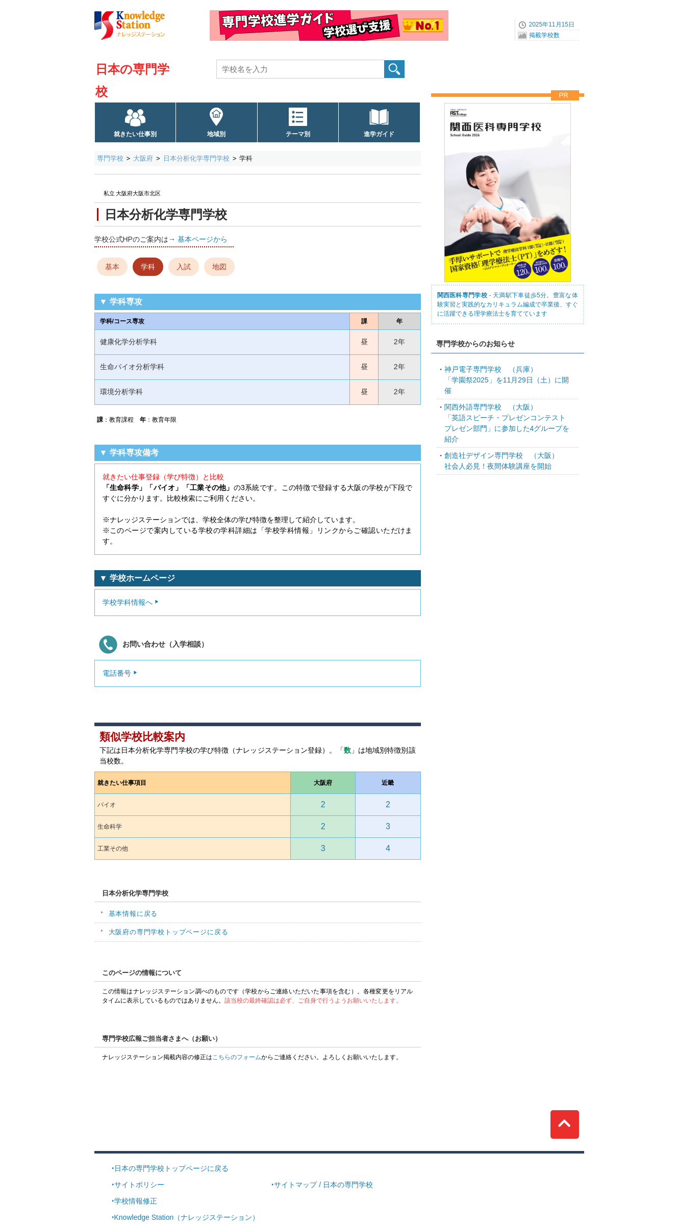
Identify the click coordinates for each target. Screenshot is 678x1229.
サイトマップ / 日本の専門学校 (323, 1185)
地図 (219, 267)
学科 (148, 267)
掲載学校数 (544, 35)
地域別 (216, 134)
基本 (112, 267)
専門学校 (110, 158)
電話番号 (117, 673)
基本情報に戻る (133, 913)
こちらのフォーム (236, 1057)
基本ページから (203, 239)
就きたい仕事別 (135, 134)
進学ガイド (379, 134)
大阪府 (143, 158)
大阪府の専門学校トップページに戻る (169, 932)
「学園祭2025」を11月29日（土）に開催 (506, 380)
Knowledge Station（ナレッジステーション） (187, 1217)
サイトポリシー (139, 1185)
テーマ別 (298, 134)
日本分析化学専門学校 (196, 158)
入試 (184, 267)
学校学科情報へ (128, 602)
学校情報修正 (135, 1201)
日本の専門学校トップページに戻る (171, 1168)
